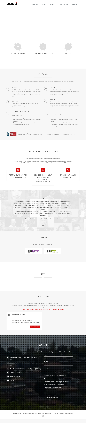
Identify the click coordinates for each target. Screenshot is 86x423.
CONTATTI (74, 4)
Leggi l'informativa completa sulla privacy (53, 387)
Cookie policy (41, 413)
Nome (45, 355)
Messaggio (47, 368)
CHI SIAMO (35, 4)
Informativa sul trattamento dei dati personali (55, 375)
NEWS (52, 4)
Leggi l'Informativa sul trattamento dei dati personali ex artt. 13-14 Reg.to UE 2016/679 (43, 309)
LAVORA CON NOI (63, 4)
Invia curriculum (35, 326)
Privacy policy (48, 413)
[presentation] (56, 393)
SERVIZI (44, 4)
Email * (46, 361)
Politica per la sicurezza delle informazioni (63, 413)
